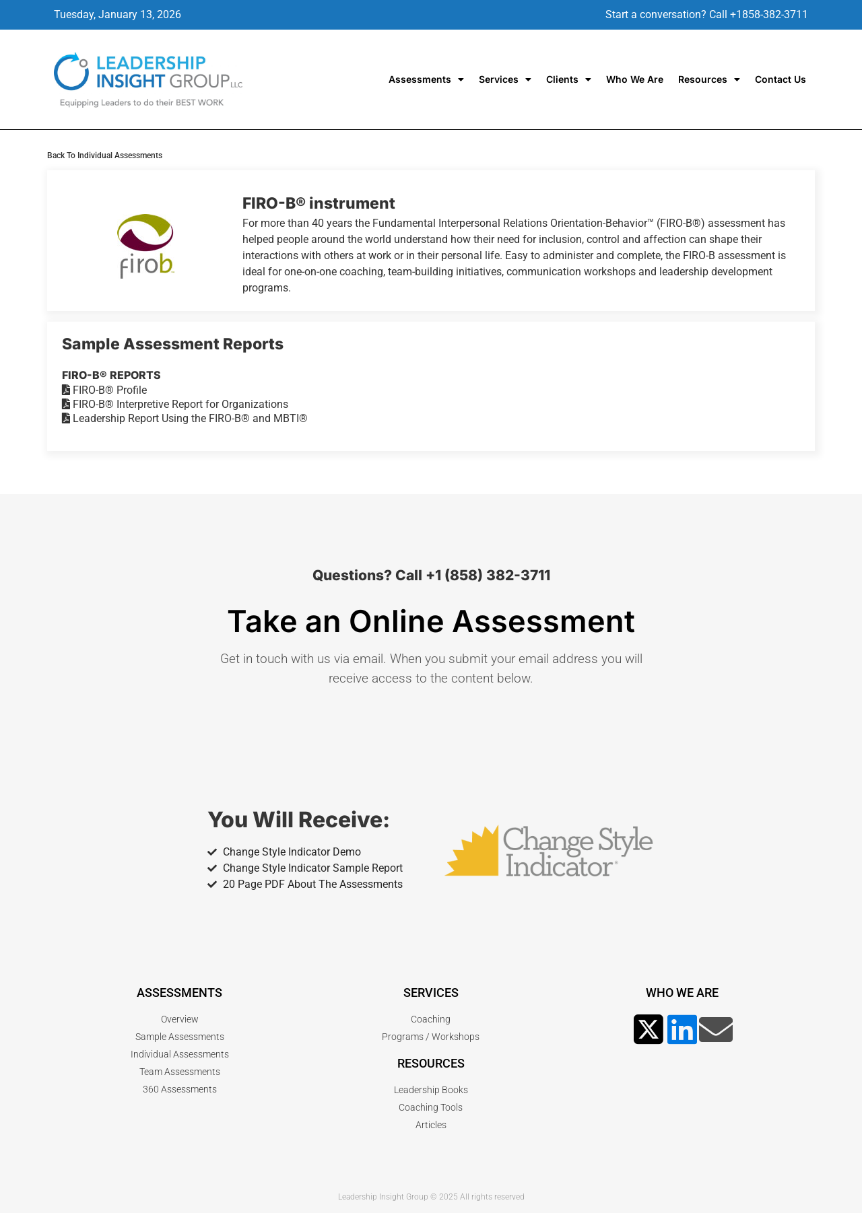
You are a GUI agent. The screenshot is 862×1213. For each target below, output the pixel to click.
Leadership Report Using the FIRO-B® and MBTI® (185, 418)
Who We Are (634, 79)
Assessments (426, 79)
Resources (709, 79)
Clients (568, 79)
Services (505, 79)
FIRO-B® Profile (104, 390)
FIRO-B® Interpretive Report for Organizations (175, 404)
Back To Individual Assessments (104, 155)
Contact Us (780, 79)
